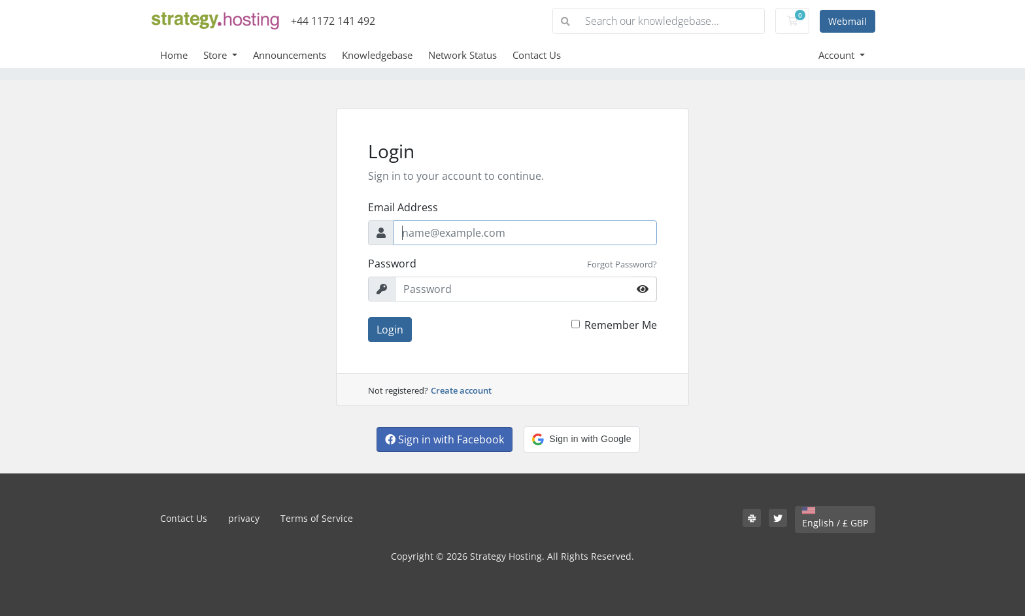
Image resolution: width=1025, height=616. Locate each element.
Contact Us (536, 54)
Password (392, 263)
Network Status (462, 54)
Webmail (847, 21)
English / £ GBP (835, 518)
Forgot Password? (622, 264)
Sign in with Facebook (444, 439)
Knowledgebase (377, 54)
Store (216, 54)
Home (174, 54)
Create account (461, 390)
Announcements (289, 54)
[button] (581, 439)
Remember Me (620, 325)
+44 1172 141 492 (333, 21)
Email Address (403, 207)
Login (390, 329)
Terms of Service (316, 518)
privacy (244, 518)
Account (837, 54)
